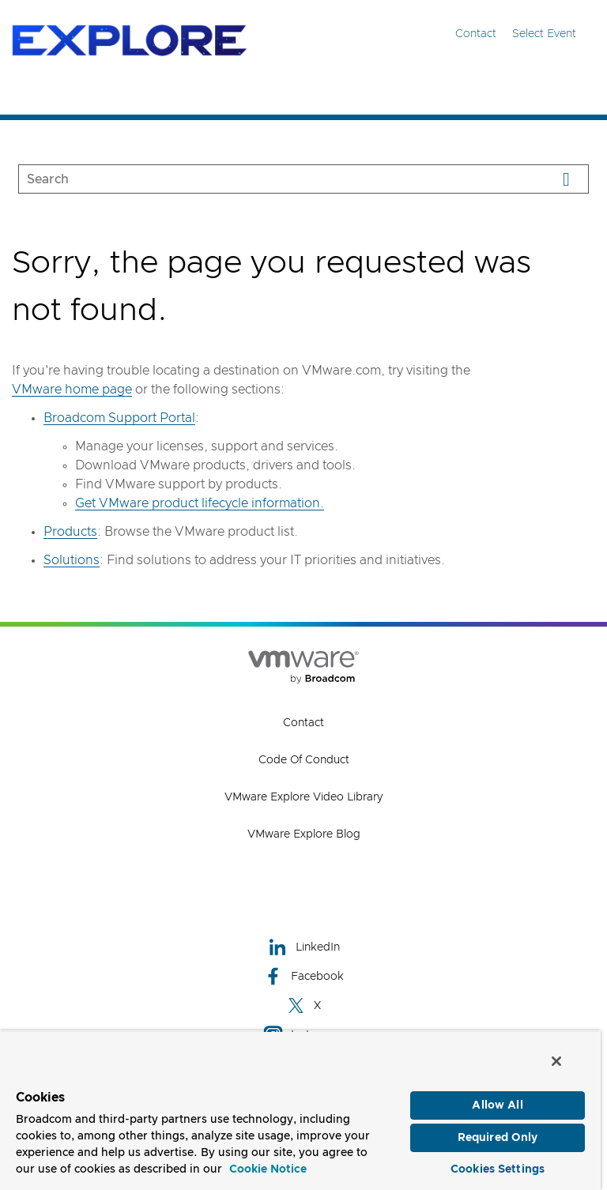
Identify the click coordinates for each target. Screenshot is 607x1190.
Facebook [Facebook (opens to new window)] (303, 976)
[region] (300, 1109)
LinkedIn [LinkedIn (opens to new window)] (304, 947)
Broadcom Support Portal (119, 418)
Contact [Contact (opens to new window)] (303, 723)
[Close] (556, 1059)
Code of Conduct (303, 760)
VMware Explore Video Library (303, 797)
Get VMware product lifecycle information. (199, 503)
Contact (475, 34)
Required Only (498, 1136)
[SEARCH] (268, 179)
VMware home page (72, 389)
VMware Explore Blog (303, 834)
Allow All (497, 1103)
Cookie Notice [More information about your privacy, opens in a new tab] (268, 1167)
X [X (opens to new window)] (303, 1005)
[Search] (566, 179)
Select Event (553, 34)
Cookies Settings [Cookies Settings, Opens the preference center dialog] (498, 1167)
